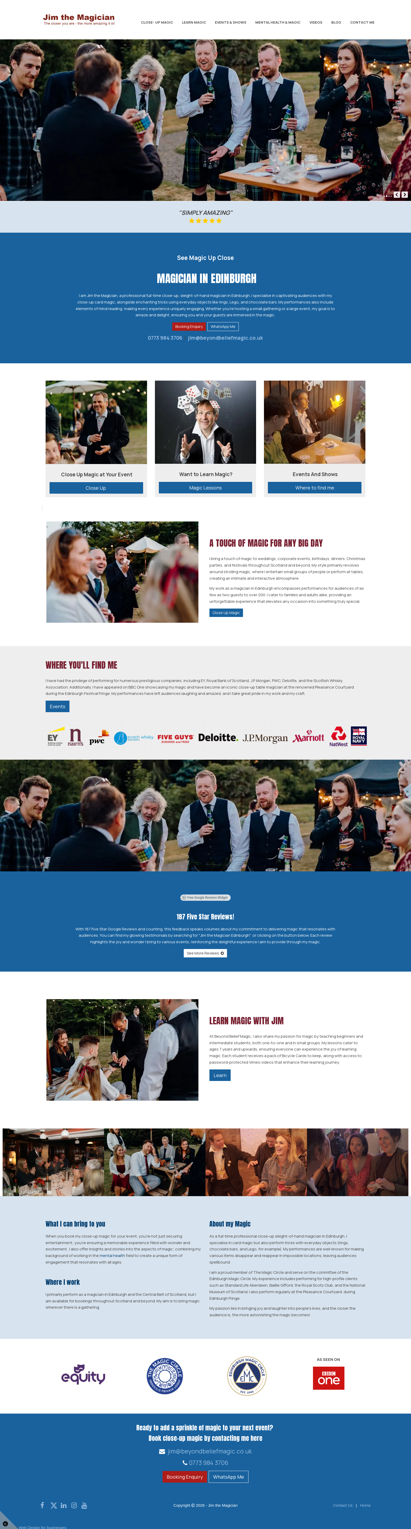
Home (365, 1498)
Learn (220, 1068)
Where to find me (314, 487)
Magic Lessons (205, 487)
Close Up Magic (226, 612)
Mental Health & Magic (277, 22)
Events (57, 706)
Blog (336, 22)
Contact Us (343, 1498)
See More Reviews (205, 946)
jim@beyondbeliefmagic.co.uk (225, 337)
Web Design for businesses (42, 1520)
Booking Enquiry (189, 326)
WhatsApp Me (223, 326)
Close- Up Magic (157, 22)
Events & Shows (230, 22)
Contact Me (362, 22)
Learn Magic (194, 22)
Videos (316, 22)
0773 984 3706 (165, 337)
